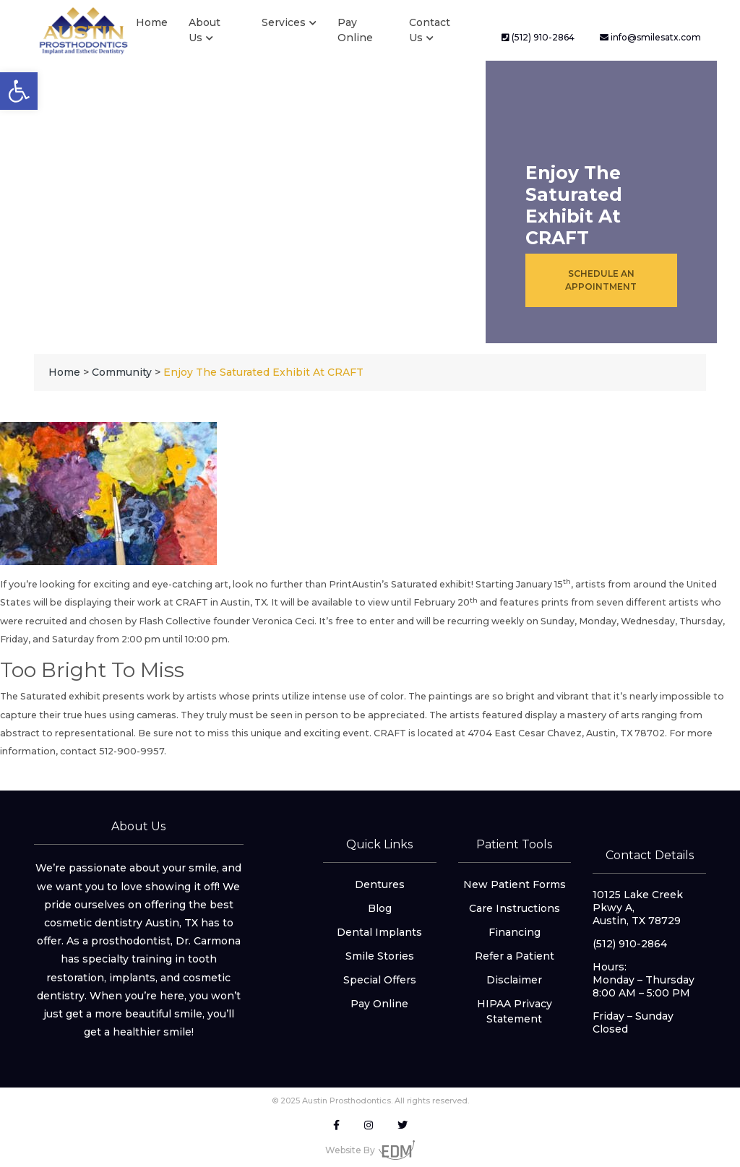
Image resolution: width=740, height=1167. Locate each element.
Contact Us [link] (429, 30)
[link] (19, 91)
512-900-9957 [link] (131, 751)
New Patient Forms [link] (514, 884)
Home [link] (152, 22)
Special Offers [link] (379, 979)
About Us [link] (204, 30)
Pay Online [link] (355, 30)
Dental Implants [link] (379, 932)
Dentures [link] (380, 884)
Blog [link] (380, 908)
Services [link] (284, 22)
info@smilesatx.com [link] (650, 37)
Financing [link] (515, 932)
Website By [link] (370, 1150)
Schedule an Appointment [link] (601, 280)
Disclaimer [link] (514, 979)
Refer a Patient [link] (514, 956)
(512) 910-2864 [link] (538, 37)
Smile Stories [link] (379, 956)
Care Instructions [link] (514, 908)
